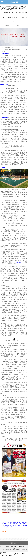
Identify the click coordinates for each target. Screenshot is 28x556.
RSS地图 (22, 546)
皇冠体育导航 (4, 549)
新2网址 (25, 549)
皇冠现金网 (15, 549)
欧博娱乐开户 (18, 262)
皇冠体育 (10, 549)
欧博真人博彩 (14, 2)
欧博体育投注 (15, 6)
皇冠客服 (20, 549)
